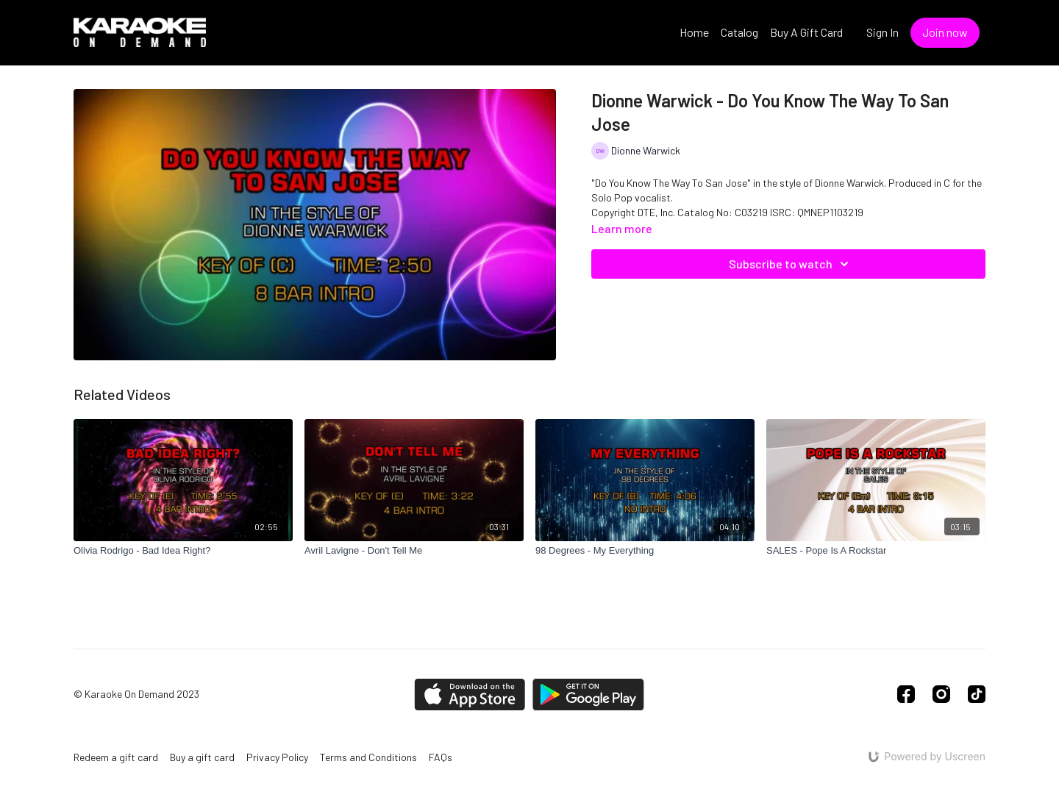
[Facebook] (906, 694)
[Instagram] (941, 694)
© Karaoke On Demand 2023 (136, 694)
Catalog (739, 32)
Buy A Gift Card (806, 32)
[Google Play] (588, 694)
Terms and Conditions (368, 757)
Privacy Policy (277, 757)
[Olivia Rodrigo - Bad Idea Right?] (183, 550)
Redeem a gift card (116, 757)
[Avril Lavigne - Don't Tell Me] (414, 550)
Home (694, 32)
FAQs (440, 757)
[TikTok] (976, 694)
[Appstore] (469, 694)
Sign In (882, 32)
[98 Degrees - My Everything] (645, 550)
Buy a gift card (202, 757)
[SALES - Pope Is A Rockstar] (875, 550)
